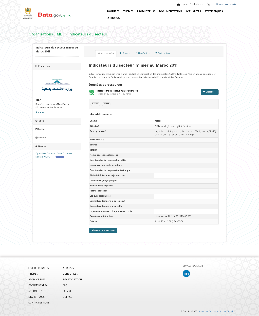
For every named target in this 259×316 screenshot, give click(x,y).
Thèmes (128, 11)
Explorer (209, 92)
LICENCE (67, 297)
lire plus (40, 113)
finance (95, 104)
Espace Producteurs (192, 4)
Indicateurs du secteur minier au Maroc (117, 91)
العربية (210, 4)
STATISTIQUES (214, 11)
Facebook (42, 137)
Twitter (40, 129)
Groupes (124, 53)
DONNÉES (113, 11)
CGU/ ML (67, 291)
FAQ (65, 285)
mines (106, 104)
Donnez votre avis (226, 4)
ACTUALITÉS (193, 11)
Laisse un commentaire (102, 231)
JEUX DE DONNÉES (38, 268)
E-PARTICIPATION (72, 280)
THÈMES (33, 274)
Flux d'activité (143, 53)
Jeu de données (106, 53)
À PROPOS (114, 18)
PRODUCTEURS (146, 11)
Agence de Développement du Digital (216, 312)
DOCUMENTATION (170, 11)
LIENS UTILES (70, 274)
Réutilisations (162, 53)
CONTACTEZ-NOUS (38, 303)
